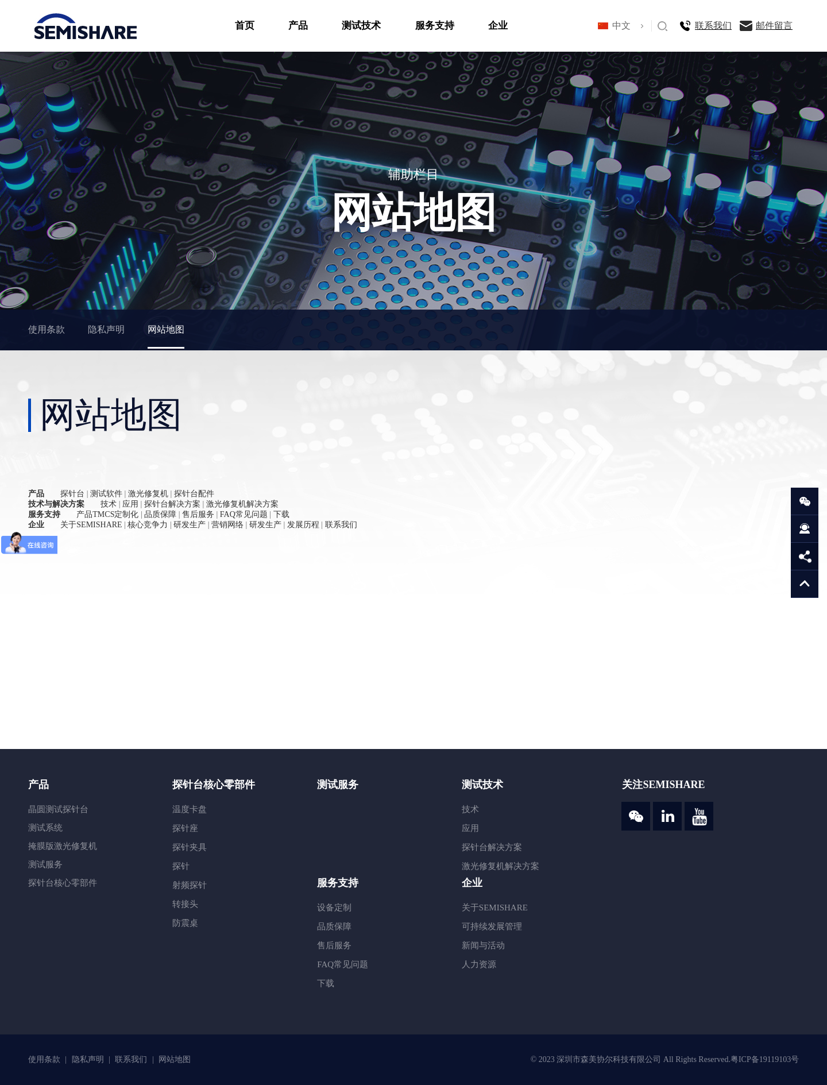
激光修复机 (148, 493)
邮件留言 (774, 25)
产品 (298, 25)
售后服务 (198, 514)
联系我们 (713, 25)
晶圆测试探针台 (58, 809)
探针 (181, 866)
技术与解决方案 (56, 504)
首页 (244, 25)
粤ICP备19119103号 (765, 1059)
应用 (130, 504)
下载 (281, 514)
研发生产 (189, 524)
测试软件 (106, 493)
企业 (498, 25)
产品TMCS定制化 (107, 514)
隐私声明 (106, 329)
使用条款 (46, 329)
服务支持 (434, 25)
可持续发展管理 (492, 926)
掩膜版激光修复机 (62, 846)
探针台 (72, 493)
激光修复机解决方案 (242, 504)
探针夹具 (189, 847)
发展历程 (303, 524)
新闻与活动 (483, 945)
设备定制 (334, 907)
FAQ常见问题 (244, 514)
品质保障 (160, 514)
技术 (109, 504)
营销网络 (227, 524)
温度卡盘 (189, 809)
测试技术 (361, 25)
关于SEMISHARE (91, 524)
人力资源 (479, 964)
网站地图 (166, 329)
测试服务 (45, 864)
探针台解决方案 (172, 504)
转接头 (185, 904)
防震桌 (185, 923)
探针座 (185, 828)
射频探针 (189, 885)
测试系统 (45, 827)
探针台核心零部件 (62, 882)
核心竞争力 (147, 524)
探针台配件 (194, 493)
